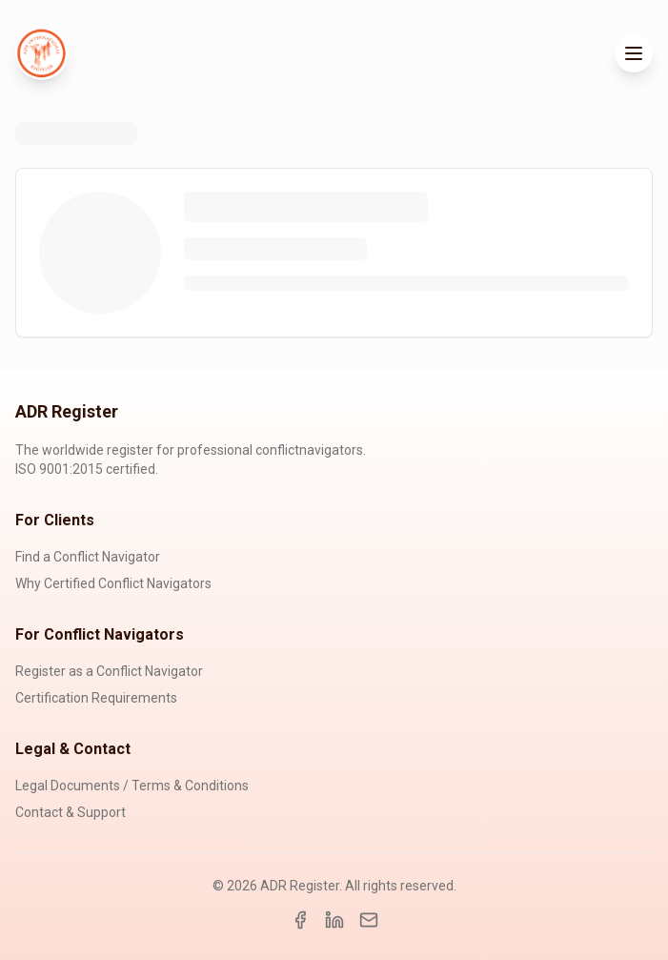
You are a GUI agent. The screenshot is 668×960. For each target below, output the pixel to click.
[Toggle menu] (634, 53)
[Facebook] (300, 919)
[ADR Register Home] (42, 53)
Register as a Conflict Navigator (109, 671)
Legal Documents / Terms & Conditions (132, 785)
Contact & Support (70, 812)
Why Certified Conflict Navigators (113, 583)
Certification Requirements (96, 697)
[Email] (368, 919)
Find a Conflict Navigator (87, 556)
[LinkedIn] (334, 919)
